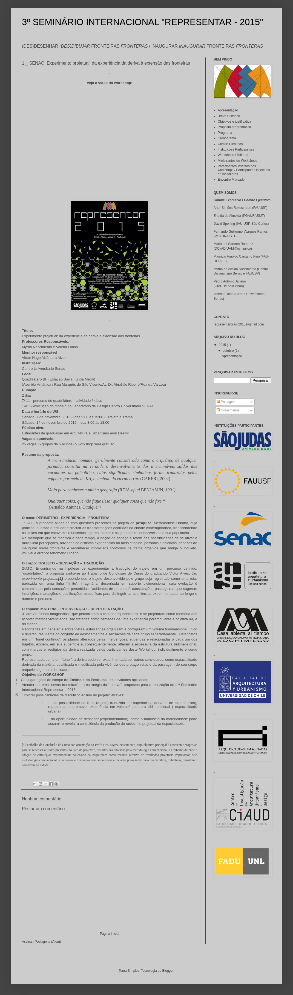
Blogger (168, 971)
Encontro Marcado (231, 179)
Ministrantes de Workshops (237, 161)
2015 (223, 345)
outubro (229, 351)
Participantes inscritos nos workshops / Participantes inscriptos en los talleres (244, 170)
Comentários (228, 410)
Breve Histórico (229, 116)
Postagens (226, 402)
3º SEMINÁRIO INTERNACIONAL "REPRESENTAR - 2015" (142, 22)
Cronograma (227, 138)
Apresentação (228, 110)
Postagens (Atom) (48, 942)
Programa (225, 133)
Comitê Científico (230, 144)
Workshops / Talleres (233, 155)
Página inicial (109, 934)
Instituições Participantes (236, 149)
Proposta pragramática (234, 127)
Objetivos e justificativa (234, 121)
